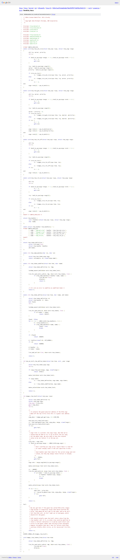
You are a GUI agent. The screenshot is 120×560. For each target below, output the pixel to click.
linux (21, 8)
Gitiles (10, 557)
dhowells (41, 8)
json (117, 557)
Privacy (14, 557)
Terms (19, 557)
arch (90, 8)
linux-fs (48, 8)
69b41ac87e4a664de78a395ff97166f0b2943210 (69, 8)
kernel (31, 8)
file (53, 14)
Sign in (116, 2)
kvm (20, 10)
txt (113, 557)
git (36, 8)
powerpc (96, 8)
